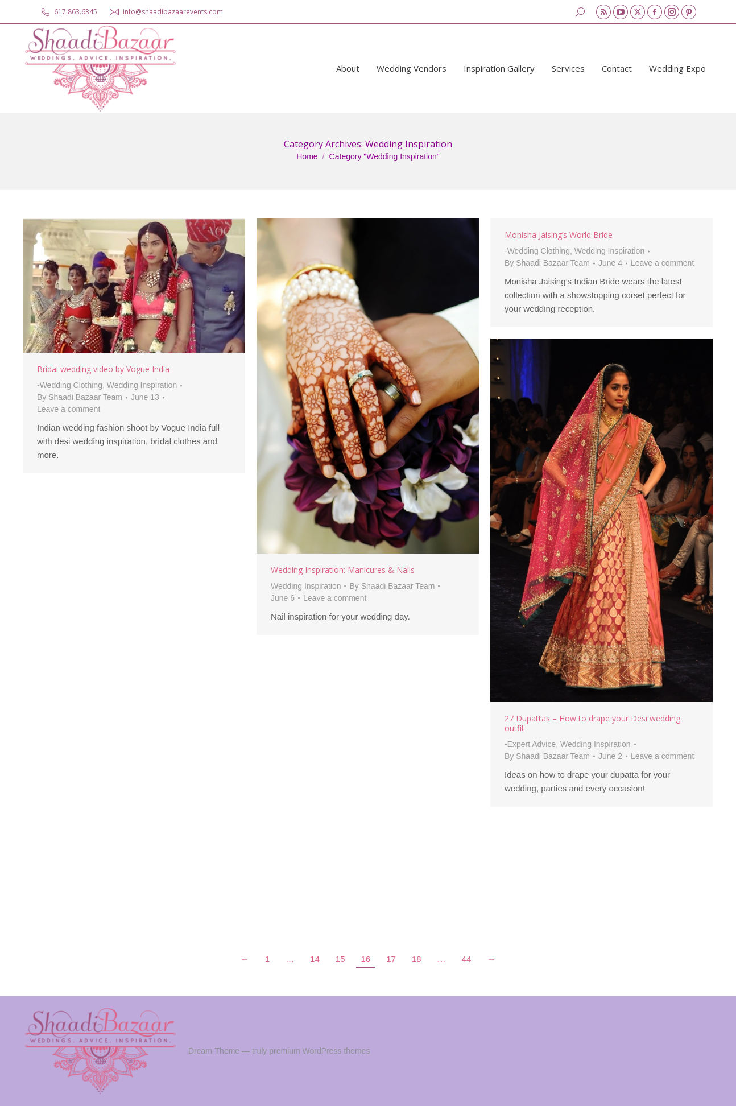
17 (391, 959)
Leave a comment (68, 409)
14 (315, 959)
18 (416, 959)
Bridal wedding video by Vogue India (103, 369)
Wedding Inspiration (142, 385)
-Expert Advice (530, 744)
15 (340, 959)
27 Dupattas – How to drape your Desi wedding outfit (592, 723)
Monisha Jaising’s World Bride (559, 234)
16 (365, 959)
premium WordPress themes (319, 1050)
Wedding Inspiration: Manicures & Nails (343, 569)
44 (467, 959)
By (79, 397)
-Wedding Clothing (69, 385)
